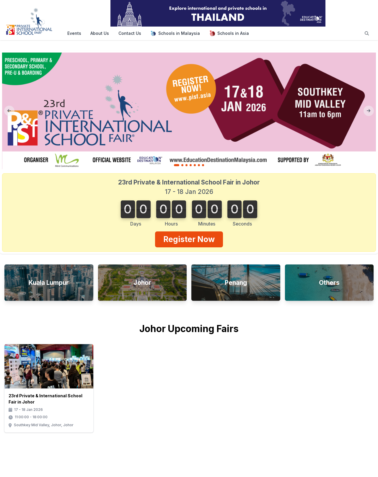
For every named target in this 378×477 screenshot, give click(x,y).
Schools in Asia (229, 33)
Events (74, 33)
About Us (99, 33)
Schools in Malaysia (175, 33)
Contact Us (129, 33)
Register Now (189, 239)
